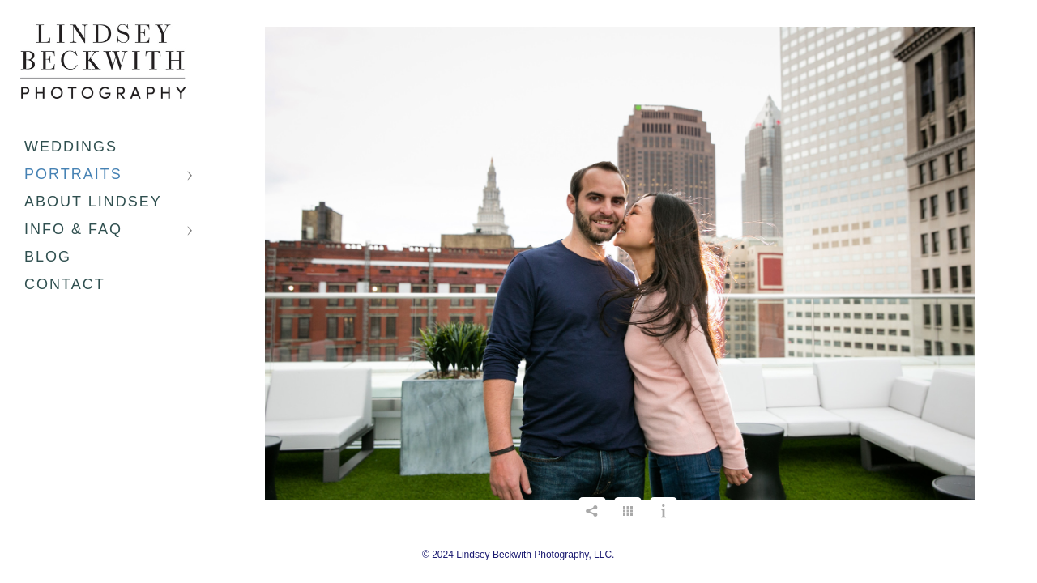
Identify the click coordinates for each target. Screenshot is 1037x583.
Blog (47, 257)
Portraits (73, 174)
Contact (64, 284)
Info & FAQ (73, 229)
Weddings (70, 146)
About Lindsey (93, 202)
